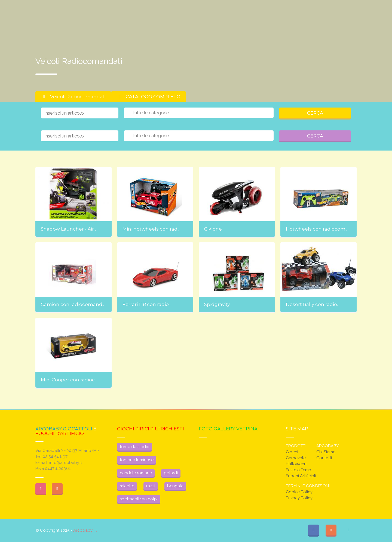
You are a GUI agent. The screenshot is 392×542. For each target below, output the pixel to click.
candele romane (136, 472)
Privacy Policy (299, 497)
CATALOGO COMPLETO (148, 96)
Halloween (296, 463)
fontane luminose (137, 459)
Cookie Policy (299, 491)
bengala (175, 485)
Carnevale (296, 457)
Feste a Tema (298, 469)
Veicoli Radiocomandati (73, 96)
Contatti (324, 457)
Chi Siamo (326, 451)
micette (127, 485)
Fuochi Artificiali (301, 475)
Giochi (292, 451)
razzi (150, 485)
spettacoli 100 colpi (139, 499)
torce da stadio (134, 446)
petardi (171, 472)
